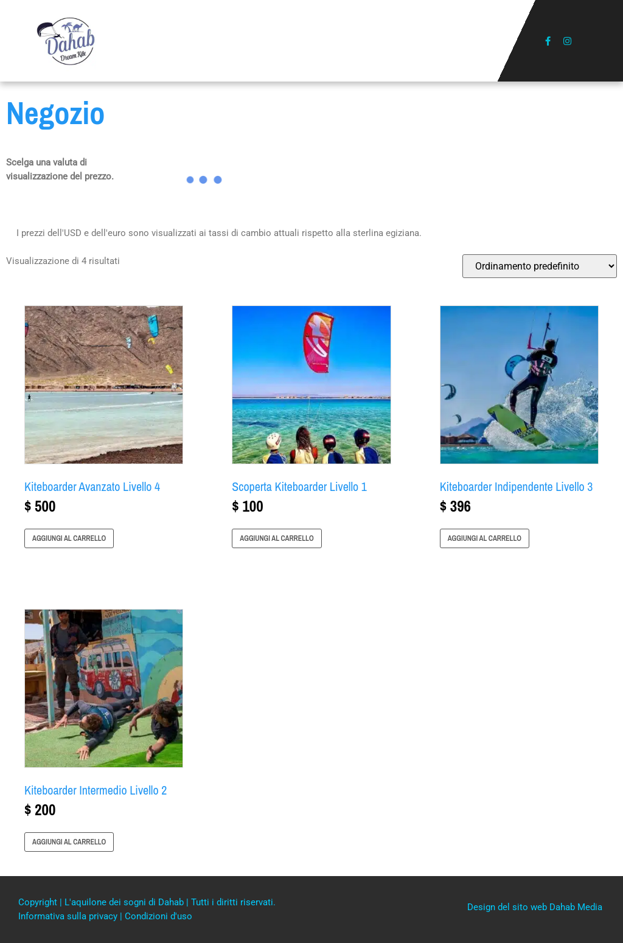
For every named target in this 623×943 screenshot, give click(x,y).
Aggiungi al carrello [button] (69, 538)
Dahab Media (575, 907)
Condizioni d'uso (158, 916)
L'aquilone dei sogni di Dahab (125, 902)
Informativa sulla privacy (69, 916)
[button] (312, 41)
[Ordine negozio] (539, 266)
